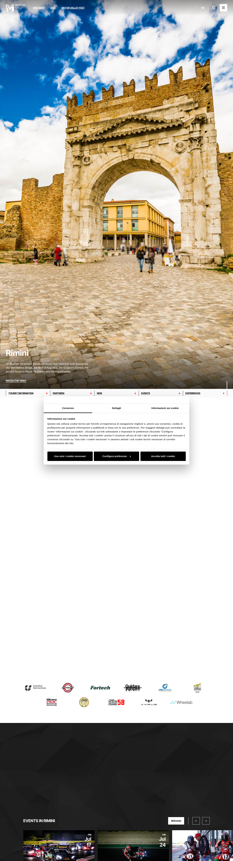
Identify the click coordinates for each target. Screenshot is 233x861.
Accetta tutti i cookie (163, 456)
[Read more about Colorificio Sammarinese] (35, 688)
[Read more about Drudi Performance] (68, 688)
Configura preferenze (116, 456)
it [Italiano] (197, 7)
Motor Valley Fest (73, 7)
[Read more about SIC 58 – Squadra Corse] (116, 702)
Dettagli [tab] (116, 408)
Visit (53, 7)
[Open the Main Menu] (223, 8)
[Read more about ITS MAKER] (165, 688)
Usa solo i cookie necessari (70, 456)
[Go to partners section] (72, 393)
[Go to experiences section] (205, 393)
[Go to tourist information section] (28, 393)
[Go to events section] (161, 393)
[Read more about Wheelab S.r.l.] (181, 702)
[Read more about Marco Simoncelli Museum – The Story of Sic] (197, 688)
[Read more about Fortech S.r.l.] (100, 688)
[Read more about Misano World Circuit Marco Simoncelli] (51, 702)
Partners (39, 7)
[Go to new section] (116, 393)
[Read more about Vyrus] (149, 702)
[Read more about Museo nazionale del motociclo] (84, 702)
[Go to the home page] (15, 7)
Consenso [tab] (68, 408)
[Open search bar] (214, 8)
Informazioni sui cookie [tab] (165, 408)
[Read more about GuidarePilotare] (133, 688)
